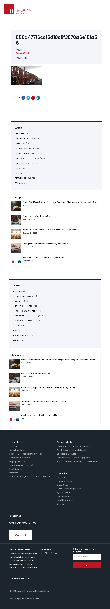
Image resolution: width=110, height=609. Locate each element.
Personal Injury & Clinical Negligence (73, 457)
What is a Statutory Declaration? (35, 373)
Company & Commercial (21, 465)
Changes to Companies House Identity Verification (43, 401)
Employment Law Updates (26, 316)
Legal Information (65, 500)
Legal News (18, 291)
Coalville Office (64, 496)
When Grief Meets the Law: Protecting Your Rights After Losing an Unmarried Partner (58, 359)
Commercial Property (19, 457)
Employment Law (17, 461)
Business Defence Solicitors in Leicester (27, 453)
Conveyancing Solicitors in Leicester (74, 446)
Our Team (61, 477)
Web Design (14, 598)
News (17, 326)
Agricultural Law (16, 450)
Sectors (13, 446)
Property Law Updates (25, 321)
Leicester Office (64, 481)
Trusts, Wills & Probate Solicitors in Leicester (77, 461)
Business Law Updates (25, 311)
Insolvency (14, 472)
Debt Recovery (16, 469)
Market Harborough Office (69, 488)
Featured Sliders (21, 336)
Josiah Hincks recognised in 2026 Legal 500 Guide (42, 415)
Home (15, 331)
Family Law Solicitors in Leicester (72, 450)
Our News (19, 301)
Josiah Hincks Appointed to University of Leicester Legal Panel (48, 387)
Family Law (18, 341)
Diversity (61, 504)
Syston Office (63, 492)
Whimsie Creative (31, 598)
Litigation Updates (23, 306)
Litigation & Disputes (66, 453)
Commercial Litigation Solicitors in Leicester (29, 476)
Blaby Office (62, 485)
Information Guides (24, 296)
